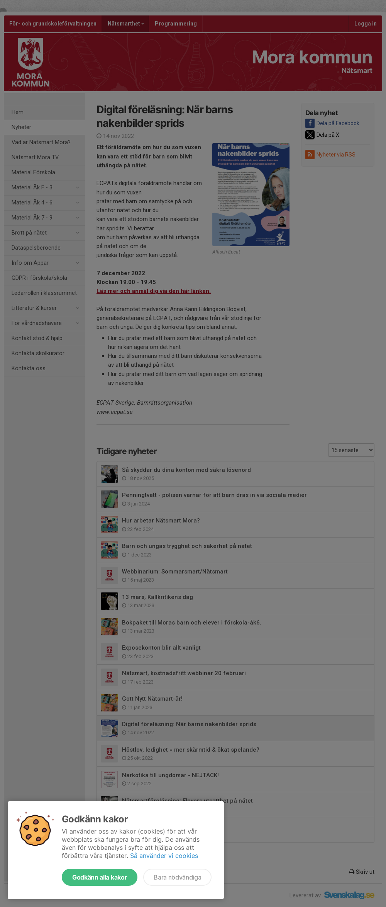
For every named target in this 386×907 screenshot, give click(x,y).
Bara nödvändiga (177, 877)
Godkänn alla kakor (99, 877)
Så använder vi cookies (164, 855)
